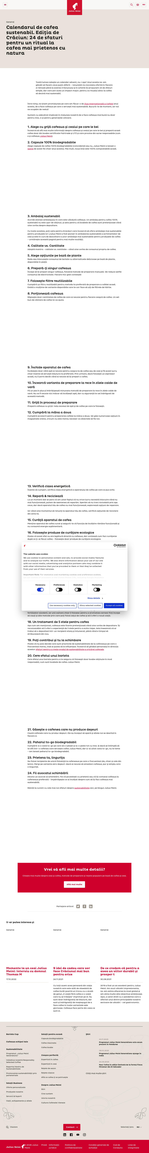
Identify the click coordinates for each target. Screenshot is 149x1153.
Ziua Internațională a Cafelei (98, 104)
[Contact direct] (71, 1127)
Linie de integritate (133, 1146)
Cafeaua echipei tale (17, 1042)
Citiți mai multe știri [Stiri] (96, 1073)
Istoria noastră (48, 1098)
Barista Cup (12, 1034)
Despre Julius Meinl (51, 1085)
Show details (93, 598)
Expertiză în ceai (49, 1064)
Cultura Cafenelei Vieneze (53, 1103)
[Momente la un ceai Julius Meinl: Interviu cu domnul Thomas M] (27, 948)
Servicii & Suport (14, 1096)
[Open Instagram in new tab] (84, 1134)
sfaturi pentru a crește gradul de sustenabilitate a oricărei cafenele (70, 649)
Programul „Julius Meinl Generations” (17, 1055)
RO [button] (144, 5)
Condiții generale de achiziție (99, 1146)
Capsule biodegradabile (52, 1039)
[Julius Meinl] (74, 7)
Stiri (43, 1089)
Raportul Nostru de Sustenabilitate (15, 1068)
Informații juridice (54, 1146)
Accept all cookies (114, 606)
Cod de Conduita (118, 1146)
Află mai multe (74, 884)
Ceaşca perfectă (49, 1055)
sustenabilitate (82, 788)
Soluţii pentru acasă (51, 1034)
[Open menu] (5, 4)
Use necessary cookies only (62, 606)
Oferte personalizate (15, 1087)
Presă (44, 1145)
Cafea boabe (47, 1047)
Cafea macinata (48, 1043)
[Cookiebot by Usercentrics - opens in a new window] (115, 545)
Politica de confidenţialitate (73, 1146)
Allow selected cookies (90, 606)
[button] (131, 4)
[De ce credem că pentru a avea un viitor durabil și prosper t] (121, 948)
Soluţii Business (14, 1083)
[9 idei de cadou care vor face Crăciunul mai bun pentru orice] (74, 948)
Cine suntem (47, 1094)
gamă (30, 149)
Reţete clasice (47, 1073)
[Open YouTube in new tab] (77, 1134)
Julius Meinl (46, 136)
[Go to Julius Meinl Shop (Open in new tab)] (137, 4)
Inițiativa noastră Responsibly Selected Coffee (20, 1061)
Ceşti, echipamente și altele (19, 1101)
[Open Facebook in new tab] (71, 1134)
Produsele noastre (14, 1092)
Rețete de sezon (48, 1068)
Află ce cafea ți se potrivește (54, 1077)
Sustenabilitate (14, 1049)
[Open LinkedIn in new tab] (64, 1134)
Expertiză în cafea (49, 1060)
